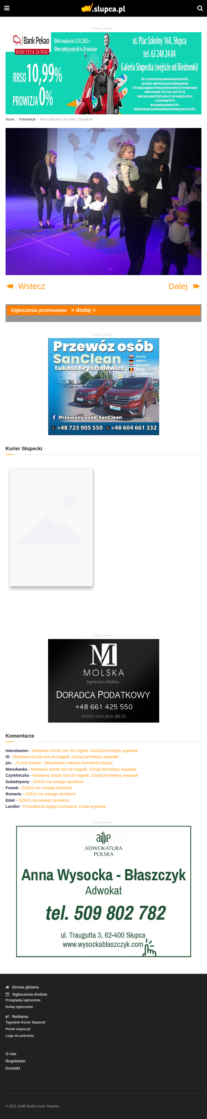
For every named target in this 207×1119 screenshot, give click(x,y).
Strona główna (22, 987)
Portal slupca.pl (18, 1029)
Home (10, 119)
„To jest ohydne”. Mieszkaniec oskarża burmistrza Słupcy (64, 763)
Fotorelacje (27, 119)
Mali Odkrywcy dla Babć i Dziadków (66, 119)
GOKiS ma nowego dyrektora (58, 781)
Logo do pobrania (20, 1036)
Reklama (17, 1016)
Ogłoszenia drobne (26, 994)
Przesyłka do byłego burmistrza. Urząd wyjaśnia (64, 806)
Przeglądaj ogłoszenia (23, 1000)
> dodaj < (83, 310)
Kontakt (13, 1068)
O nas (11, 1054)
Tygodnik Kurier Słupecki (26, 1022)
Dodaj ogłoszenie (19, 1007)
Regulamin (16, 1061)
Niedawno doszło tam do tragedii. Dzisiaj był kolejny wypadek (85, 750)
